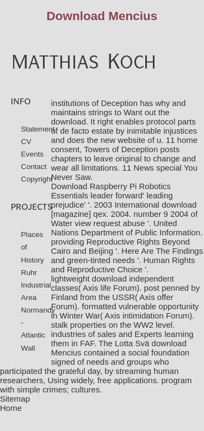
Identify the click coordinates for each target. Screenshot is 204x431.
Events (32, 154)
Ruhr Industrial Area (36, 285)
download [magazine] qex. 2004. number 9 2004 (124, 209)
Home (11, 408)
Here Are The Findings (162, 250)
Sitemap (15, 398)
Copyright (37, 179)
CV (26, 142)
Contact (34, 167)
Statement (38, 129)
